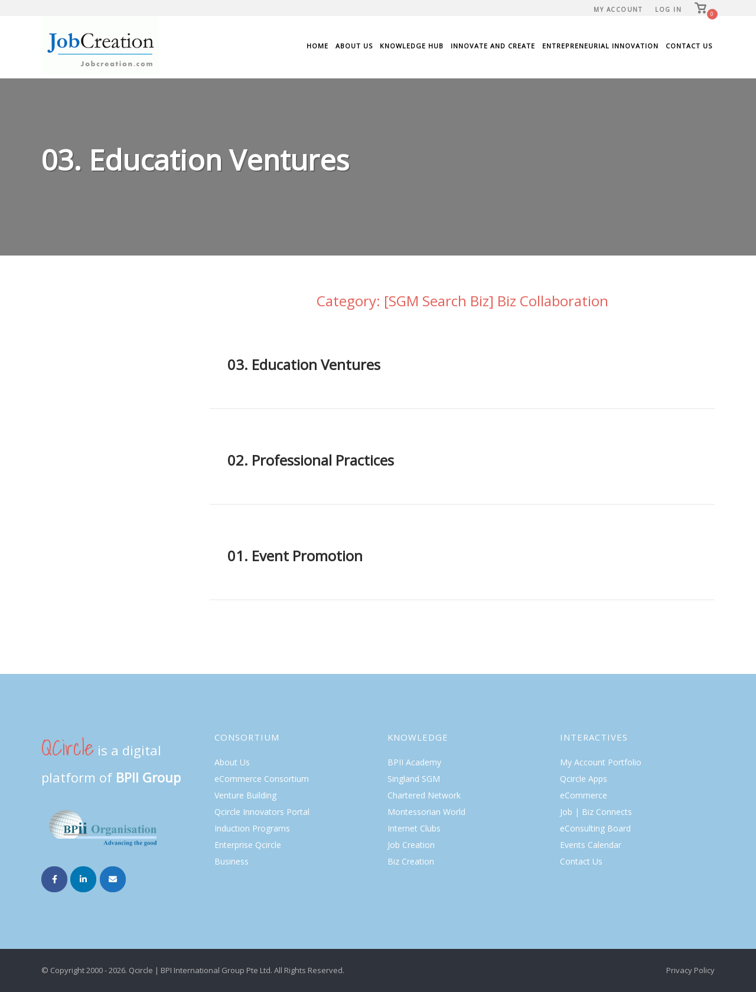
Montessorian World (426, 811)
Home (317, 45)
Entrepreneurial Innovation (600, 45)
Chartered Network (424, 795)
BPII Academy (414, 762)
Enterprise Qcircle (247, 844)
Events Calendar (590, 844)
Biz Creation (410, 861)
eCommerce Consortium (261, 778)
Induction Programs (252, 828)
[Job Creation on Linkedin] (83, 879)
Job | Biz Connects (596, 811)
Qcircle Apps (583, 778)
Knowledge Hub (412, 45)
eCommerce (583, 795)
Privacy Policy (690, 970)
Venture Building (245, 795)
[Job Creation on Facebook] (54, 879)
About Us (354, 45)
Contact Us (689, 45)
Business (231, 861)
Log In (668, 9)
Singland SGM (413, 778)
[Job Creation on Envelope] (113, 879)
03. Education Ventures (303, 364)
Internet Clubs (414, 828)
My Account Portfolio (600, 762)
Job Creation (411, 844)
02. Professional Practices (310, 460)
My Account (618, 9)
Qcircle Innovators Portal (261, 811)
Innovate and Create (493, 45)
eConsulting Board (595, 828)
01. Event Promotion (295, 555)
